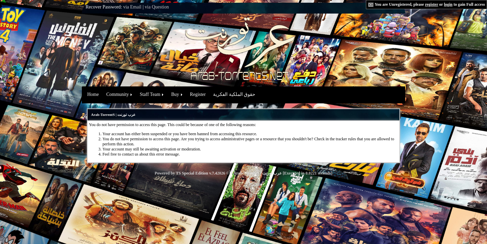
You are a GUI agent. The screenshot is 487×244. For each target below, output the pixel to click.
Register (198, 94)
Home (93, 94)
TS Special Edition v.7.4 (196, 173)
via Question (157, 6)
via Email (132, 6)
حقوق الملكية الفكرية (234, 94)
